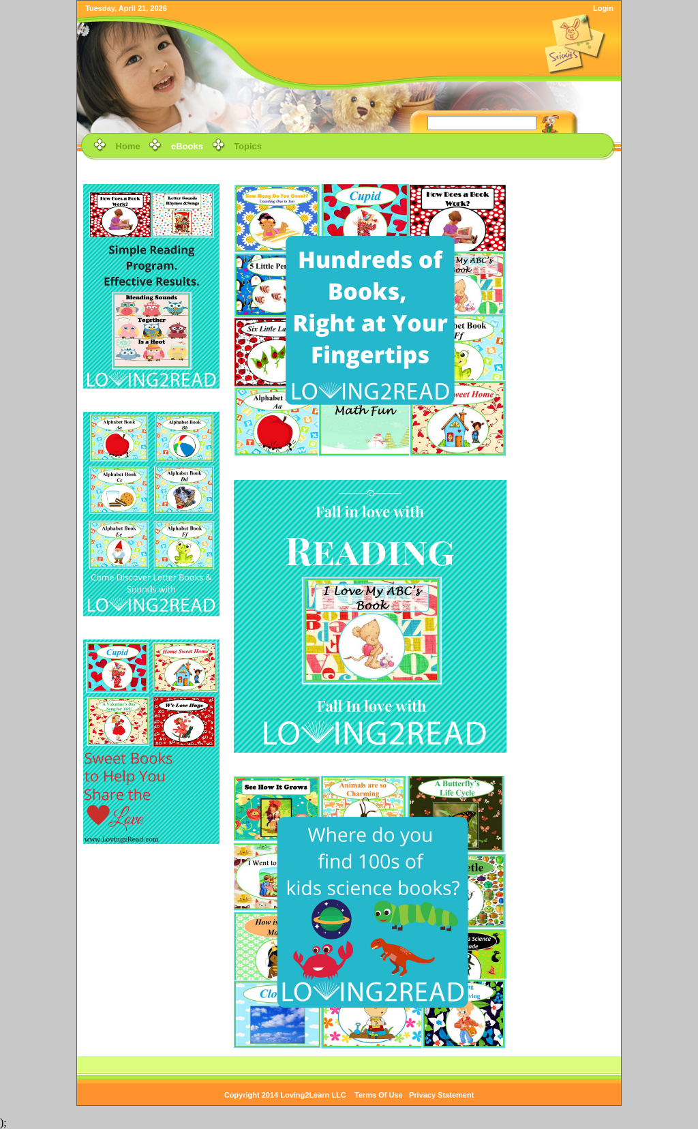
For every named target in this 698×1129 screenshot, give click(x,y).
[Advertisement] (569, 372)
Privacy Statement (441, 1095)
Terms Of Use (378, 1095)
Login (603, 8)
